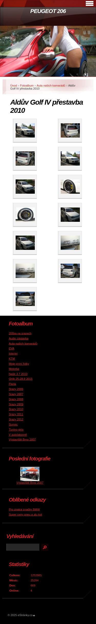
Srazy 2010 (16, 409)
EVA (11, 348)
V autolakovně (18, 434)
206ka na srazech (20, 333)
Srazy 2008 (16, 399)
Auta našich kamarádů (51, 85)
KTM (12, 358)
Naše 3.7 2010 (18, 373)
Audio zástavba (18, 338)
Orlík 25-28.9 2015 (21, 378)
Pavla (12, 383)
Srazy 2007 (16, 394)
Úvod (13, 85)
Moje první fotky (19, 363)
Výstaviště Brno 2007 (22, 439)
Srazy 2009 (16, 404)
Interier (13, 353)
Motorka (14, 368)
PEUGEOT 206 (48, 11)
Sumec (13, 424)
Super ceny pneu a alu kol (25, 514)
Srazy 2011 (16, 414)
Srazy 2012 (16, 419)
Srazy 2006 (16, 388)
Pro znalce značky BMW (24, 509)
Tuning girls (16, 429)
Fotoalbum (27, 85)
